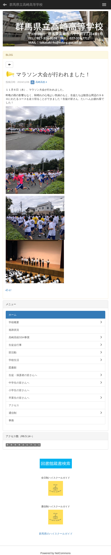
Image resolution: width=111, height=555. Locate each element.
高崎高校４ (39, 82)
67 (8, 290)
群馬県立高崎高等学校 (26, 4)
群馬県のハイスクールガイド (55, 533)
